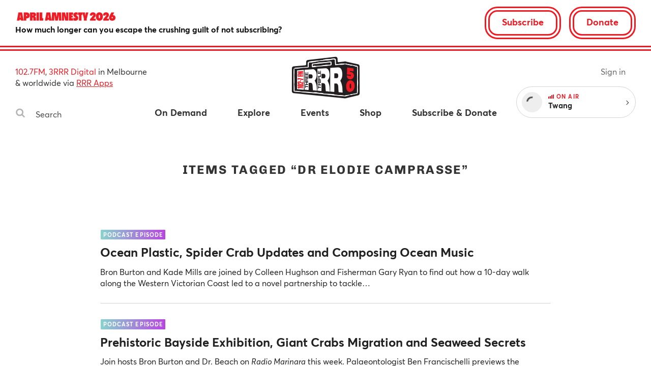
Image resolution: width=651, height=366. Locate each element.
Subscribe (523, 22)
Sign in (613, 71)
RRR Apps (94, 82)
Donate (602, 22)
